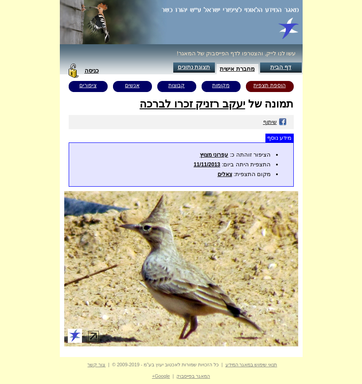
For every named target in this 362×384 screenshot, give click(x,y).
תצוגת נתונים (194, 67)
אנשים (132, 85)
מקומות (221, 85)
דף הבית (281, 67)
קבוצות (176, 85)
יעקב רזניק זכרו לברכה (192, 104)
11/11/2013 (207, 164)
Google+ (161, 376)
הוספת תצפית (269, 85)
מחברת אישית (237, 68)
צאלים (225, 174)
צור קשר (96, 364)
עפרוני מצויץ (214, 155)
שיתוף (275, 122)
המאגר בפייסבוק (193, 376)
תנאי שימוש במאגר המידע (251, 364)
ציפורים (88, 85)
